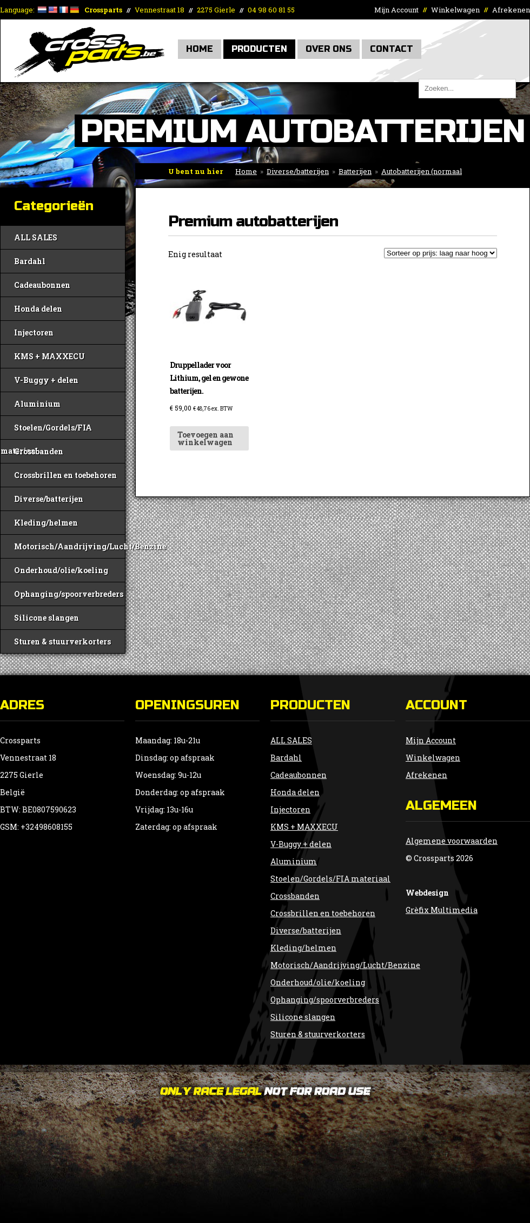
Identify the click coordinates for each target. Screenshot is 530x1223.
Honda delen (38, 309)
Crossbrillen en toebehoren (65, 475)
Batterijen (355, 171)
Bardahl (29, 261)
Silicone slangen (46, 618)
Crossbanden (38, 451)
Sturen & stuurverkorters (62, 641)
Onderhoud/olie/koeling (61, 570)
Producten (259, 49)
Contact (391, 49)
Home (199, 49)
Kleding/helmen (46, 523)
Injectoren (34, 332)
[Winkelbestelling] (440, 253)
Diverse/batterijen (298, 171)
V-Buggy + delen (46, 380)
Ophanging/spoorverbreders (68, 594)
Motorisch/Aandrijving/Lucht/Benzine (69, 546)
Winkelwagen (455, 10)
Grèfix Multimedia (442, 910)
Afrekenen (511, 10)
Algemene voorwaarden (452, 841)
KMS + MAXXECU (49, 356)
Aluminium (37, 404)
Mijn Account (396, 10)
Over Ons (329, 49)
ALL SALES (35, 237)
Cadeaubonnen (42, 285)
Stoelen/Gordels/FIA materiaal (46, 430)
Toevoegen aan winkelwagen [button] (205, 438)
